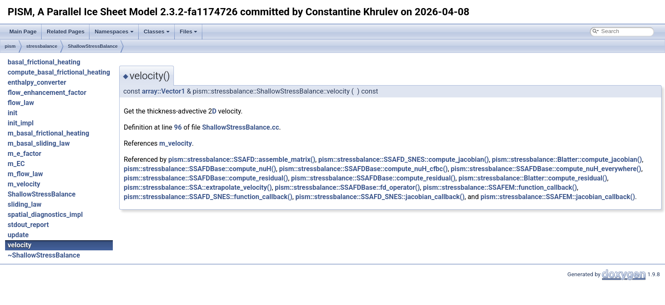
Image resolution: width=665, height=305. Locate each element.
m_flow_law (25, 174)
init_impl (21, 123)
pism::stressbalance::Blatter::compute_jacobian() (567, 159)
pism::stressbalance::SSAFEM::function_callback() (500, 187)
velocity (19, 245)
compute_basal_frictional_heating (59, 72)
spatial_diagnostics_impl (45, 215)
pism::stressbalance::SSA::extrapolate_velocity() (198, 187)
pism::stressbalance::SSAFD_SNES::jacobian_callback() (379, 197)
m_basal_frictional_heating (48, 133)
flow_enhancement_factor (47, 93)
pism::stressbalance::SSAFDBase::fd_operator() (347, 187)
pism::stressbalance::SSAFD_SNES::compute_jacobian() (403, 159)
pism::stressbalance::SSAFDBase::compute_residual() (206, 178)
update (18, 235)
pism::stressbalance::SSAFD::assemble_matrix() (242, 159)
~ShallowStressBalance (44, 255)
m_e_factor (24, 154)
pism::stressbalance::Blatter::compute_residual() (532, 178)
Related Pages (65, 31)
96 (178, 127)
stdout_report (28, 225)
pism (10, 46)
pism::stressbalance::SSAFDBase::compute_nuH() (200, 169)
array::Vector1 (163, 91)
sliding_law (25, 204)
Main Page (22, 31)
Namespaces (114, 31)
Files (189, 31)
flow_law (21, 103)
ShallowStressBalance (92, 46)
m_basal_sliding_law (39, 143)
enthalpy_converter (37, 82)
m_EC (16, 164)
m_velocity (24, 184)
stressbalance (41, 46)
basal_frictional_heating (44, 62)
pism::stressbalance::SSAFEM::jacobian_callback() (558, 197)
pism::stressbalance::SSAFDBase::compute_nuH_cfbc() (363, 169)
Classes (157, 31)
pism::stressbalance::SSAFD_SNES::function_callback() (208, 197)
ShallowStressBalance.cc (240, 127)
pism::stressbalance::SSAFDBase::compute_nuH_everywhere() (546, 169)
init (12, 113)
